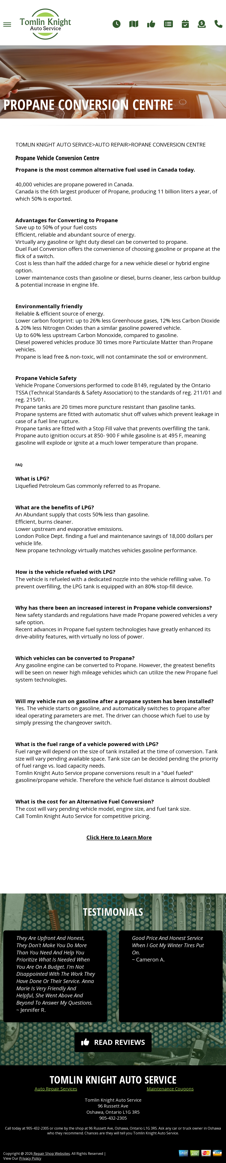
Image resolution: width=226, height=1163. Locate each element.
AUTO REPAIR (111, 144)
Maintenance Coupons (170, 1089)
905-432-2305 (113, 1118)
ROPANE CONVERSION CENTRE (168, 144)
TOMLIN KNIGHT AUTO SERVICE (53, 144)
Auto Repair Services (56, 1089)
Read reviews (113, 1042)
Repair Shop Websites (51, 1153)
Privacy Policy (30, 1158)
